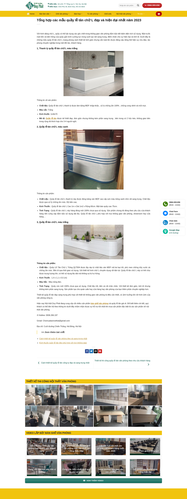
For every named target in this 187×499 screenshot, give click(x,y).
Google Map (174, 231)
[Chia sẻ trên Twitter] (91, 351)
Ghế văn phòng (62, 14)
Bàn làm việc (45, 14)
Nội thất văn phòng (124, 14)
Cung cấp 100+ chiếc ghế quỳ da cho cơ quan (76, 470)
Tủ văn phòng (93, 14)
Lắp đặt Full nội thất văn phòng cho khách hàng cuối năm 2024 (110, 448)
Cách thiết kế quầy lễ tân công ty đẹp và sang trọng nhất (63, 363)
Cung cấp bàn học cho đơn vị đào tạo (42, 470)
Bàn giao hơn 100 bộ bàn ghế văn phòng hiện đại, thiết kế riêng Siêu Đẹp (76, 448)
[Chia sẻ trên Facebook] (87, 351)
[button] (159, 14)
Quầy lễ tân (51, 118)
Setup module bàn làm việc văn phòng (110, 470)
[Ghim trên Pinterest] (100, 351)
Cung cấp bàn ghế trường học (145, 451)
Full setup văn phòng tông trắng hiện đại (145, 470)
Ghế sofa (107, 14)
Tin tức (140, 14)
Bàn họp (78, 14)
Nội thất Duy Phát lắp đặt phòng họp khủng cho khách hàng (42, 448)
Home (30, 14)
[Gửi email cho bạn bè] (96, 351)
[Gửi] (138, 5)
